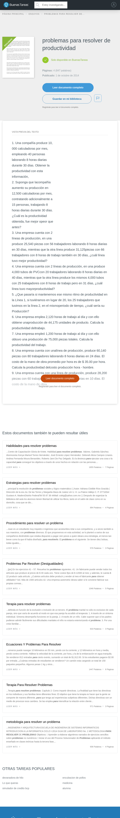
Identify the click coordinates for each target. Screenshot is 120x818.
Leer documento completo (67, 87)
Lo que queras (10, 783)
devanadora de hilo (12, 777)
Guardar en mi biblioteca (66, 99)
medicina (67, 783)
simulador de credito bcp (15, 788)
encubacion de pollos (74, 777)
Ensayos (34, 14)
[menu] (114, 5)
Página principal (13, 14)
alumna (66, 788)
